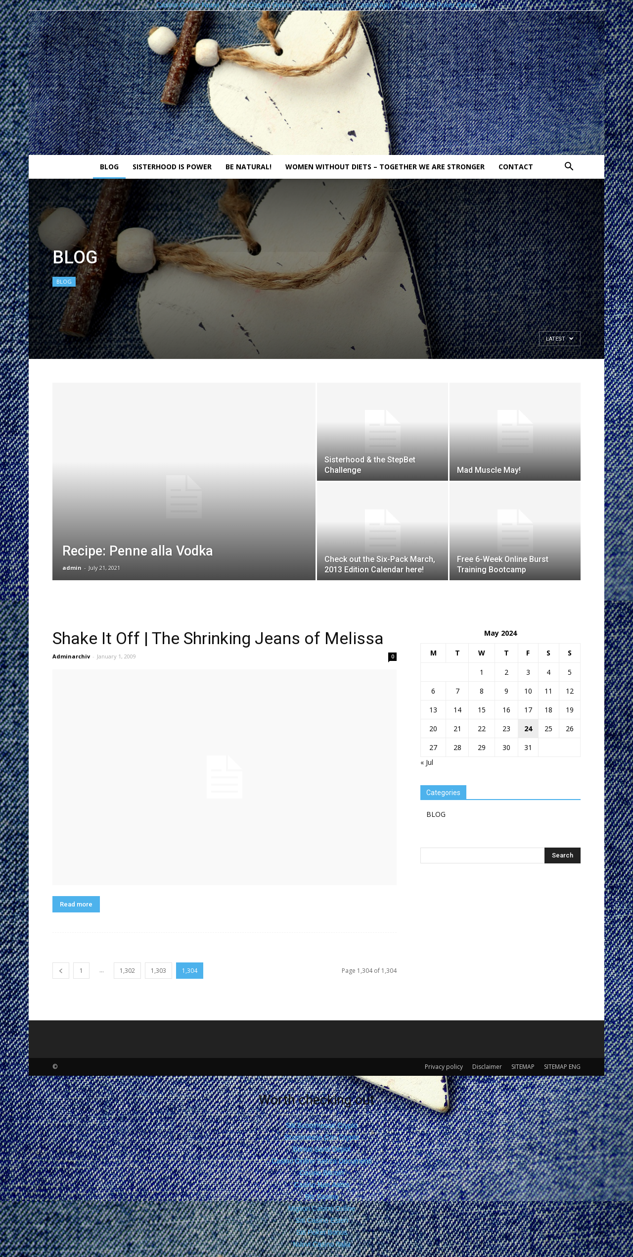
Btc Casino (322, 1197)
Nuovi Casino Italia (322, 1244)
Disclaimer (487, 1066)
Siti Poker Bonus (322, 1232)
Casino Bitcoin (322, 1173)
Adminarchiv (71, 656)
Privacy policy (444, 1066)
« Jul (426, 762)
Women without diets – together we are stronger (385, 166)
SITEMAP (523, 1066)
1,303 (158, 970)
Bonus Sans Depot (322, 1149)
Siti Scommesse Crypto (322, 1125)
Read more (76, 904)
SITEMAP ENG (562, 1066)
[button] (569, 167)
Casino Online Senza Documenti (321, 1161)
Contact (515, 166)
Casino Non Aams (321, 1185)
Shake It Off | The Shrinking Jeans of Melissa (218, 638)
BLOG (109, 166)
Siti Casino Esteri (321, 1220)
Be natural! (248, 166)
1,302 (127, 970)
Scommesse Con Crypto (322, 1137)
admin (72, 567)
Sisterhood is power (172, 166)
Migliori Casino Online (321, 1208)
